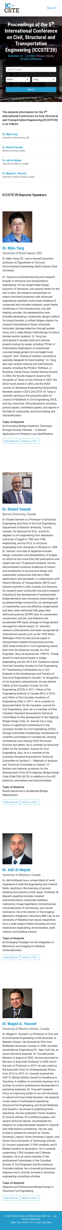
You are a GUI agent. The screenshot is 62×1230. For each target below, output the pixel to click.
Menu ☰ (52, 8)
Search (31, 89)
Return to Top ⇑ (30, 441)
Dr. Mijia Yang (10, 134)
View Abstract (11, 441)
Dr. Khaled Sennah (12, 147)
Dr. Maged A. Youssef (14, 173)
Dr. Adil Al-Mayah (11, 160)
